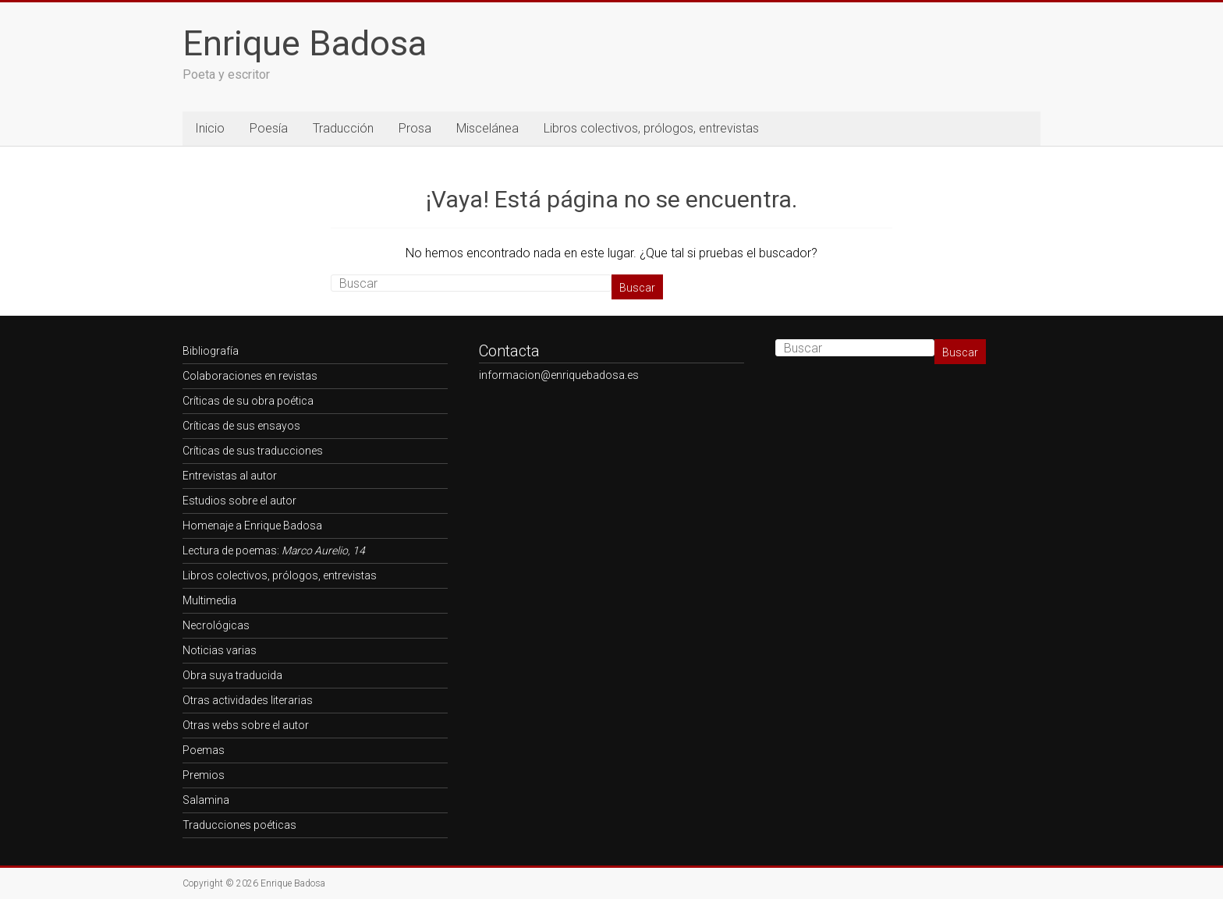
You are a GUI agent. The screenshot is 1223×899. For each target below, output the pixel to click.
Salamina (206, 800)
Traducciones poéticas (239, 825)
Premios (204, 775)
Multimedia (209, 600)
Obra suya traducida (232, 675)
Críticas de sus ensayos (241, 425)
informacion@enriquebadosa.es (559, 375)
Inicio (210, 128)
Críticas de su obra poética (248, 401)
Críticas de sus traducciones (253, 450)
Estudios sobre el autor (239, 500)
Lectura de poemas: (274, 550)
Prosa (415, 128)
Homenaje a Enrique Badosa (252, 525)
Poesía (269, 128)
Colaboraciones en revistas (250, 376)
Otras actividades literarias (248, 700)
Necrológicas (216, 625)
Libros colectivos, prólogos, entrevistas (651, 128)
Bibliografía (211, 351)
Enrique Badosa (305, 43)
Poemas (204, 750)
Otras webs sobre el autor (246, 725)
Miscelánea (487, 128)
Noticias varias (220, 650)
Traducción (343, 128)
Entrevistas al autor (230, 475)
